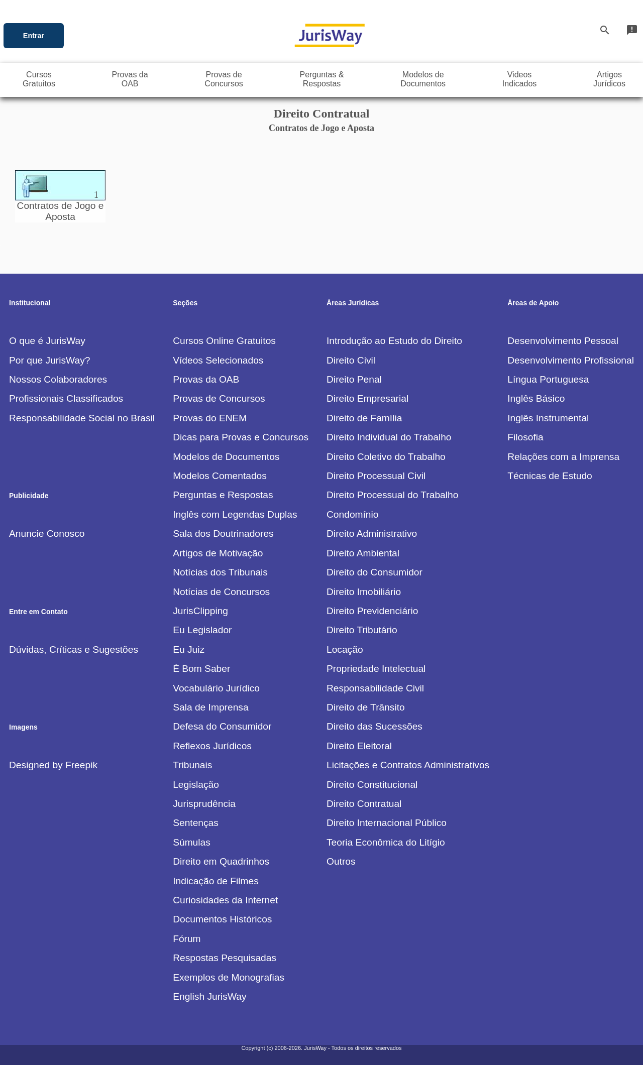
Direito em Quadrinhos (221, 861)
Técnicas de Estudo (549, 475)
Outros (341, 861)
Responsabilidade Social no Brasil (82, 418)
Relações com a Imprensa (563, 456)
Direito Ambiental (363, 553)
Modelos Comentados (220, 475)
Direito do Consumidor (374, 572)
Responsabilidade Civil (375, 688)
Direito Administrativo (372, 533)
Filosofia (525, 437)
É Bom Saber (201, 668)
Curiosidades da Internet (225, 900)
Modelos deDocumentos (423, 79)
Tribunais (192, 765)
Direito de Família (364, 418)
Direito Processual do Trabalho (392, 495)
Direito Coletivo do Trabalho (386, 456)
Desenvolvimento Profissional (570, 360)
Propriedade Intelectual (376, 668)
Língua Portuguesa (548, 379)
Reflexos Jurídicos (212, 746)
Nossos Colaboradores (58, 379)
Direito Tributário (362, 630)
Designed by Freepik (53, 765)
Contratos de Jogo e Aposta (60, 205)
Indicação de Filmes (216, 881)
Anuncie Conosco (46, 533)
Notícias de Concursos (221, 591)
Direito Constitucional (372, 784)
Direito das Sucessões (374, 726)
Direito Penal (354, 379)
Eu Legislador (202, 630)
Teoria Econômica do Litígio (386, 842)
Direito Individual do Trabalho (389, 437)
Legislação (196, 784)
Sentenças (196, 822)
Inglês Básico (536, 398)
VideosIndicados (519, 79)
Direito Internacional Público (387, 822)
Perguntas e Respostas (223, 495)
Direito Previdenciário (372, 611)
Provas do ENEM (210, 418)
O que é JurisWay (47, 340)
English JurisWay (209, 996)
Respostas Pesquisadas (224, 958)
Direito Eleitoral (359, 746)
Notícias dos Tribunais (220, 572)
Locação (345, 649)
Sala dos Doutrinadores (223, 533)
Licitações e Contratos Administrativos (408, 765)
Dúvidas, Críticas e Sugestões (73, 649)
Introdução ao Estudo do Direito (394, 340)
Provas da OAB (206, 379)
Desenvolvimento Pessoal (562, 340)
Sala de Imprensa (210, 707)
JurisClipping (200, 611)
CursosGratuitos (39, 79)
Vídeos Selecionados (218, 360)
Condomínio (352, 514)
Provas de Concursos (219, 398)
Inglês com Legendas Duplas (235, 514)
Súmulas (191, 842)
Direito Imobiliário (364, 591)
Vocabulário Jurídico (216, 688)
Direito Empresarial (367, 398)
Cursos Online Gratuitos (224, 340)
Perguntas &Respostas (322, 79)
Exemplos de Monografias (228, 977)
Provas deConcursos (223, 79)
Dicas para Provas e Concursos (240, 437)
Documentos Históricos (222, 919)
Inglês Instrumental (548, 418)
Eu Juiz (188, 649)
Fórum (186, 938)
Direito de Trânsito (366, 707)
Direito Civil (351, 360)
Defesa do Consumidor (222, 726)
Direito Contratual (364, 803)
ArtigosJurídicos (609, 79)
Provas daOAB (130, 79)
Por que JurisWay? (49, 360)
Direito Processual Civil (376, 475)
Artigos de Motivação (218, 553)
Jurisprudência (204, 803)
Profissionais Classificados (66, 398)
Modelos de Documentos (226, 456)
